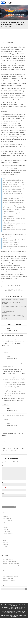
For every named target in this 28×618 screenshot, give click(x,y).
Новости (5, 525)
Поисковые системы (8, 538)
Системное (5, 544)
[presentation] (13, 501)
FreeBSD (6, 546)
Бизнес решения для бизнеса (10, 576)
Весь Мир (6, 529)
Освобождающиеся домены (11, 522)
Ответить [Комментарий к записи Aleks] (6, 352)
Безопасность (6, 516)
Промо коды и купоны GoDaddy (11, 563)
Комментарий (6, 465)
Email (4, 487)
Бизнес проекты (7, 518)
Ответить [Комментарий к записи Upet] (6, 452)
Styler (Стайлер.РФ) (8, 559)
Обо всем (5, 527)
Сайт (3, 493)
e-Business (5, 574)
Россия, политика (8, 533)
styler (8, 356)
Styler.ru (16, 604)
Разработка (5, 542)
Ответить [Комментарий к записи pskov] (6, 419)
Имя (3, 482)
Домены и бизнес (6, 281)
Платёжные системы (8, 535)
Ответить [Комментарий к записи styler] (6, 404)
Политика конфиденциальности (11, 561)
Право (4, 540)
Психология (7, 531)
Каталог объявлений (8, 578)
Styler (3, 42)
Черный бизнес (6, 551)
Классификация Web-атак (9, 580)
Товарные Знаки (7, 548)
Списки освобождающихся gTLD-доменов (13, 565)
